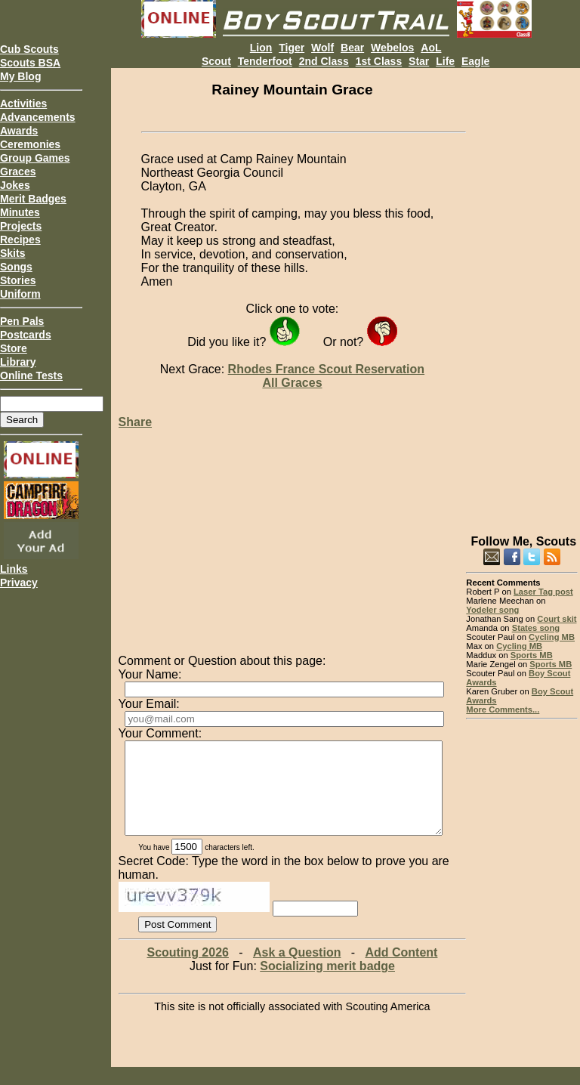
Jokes (15, 185)
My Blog (20, 76)
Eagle (475, 61)
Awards (19, 131)
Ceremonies (30, 144)
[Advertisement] (521, 294)
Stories (17, 280)
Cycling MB (552, 636)
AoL (431, 48)
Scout (216, 61)
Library (17, 362)
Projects (21, 226)
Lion (261, 48)
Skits (12, 253)
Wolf (322, 48)
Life (445, 61)
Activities (23, 103)
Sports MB (532, 655)
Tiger (291, 48)
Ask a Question (297, 970)
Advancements (38, 117)
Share (135, 422)
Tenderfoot (265, 61)
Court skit (556, 618)
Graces (17, 171)
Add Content (401, 970)
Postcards (25, 335)
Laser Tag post (543, 591)
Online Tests (31, 375)
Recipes (20, 239)
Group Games (35, 158)
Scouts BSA (30, 63)
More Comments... (502, 709)
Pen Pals (22, 321)
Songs (16, 267)
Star (419, 61)
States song (536, 627)
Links (14, 569)
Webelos (392, 48)
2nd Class (324, 61)
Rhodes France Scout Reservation (326, 369)
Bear (352, 48)
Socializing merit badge (327, 984)
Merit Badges (33, 199)
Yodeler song (492, 609)
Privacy (19, 583)
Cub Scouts (29, 49)
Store (13, 348)
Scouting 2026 (187, 970)
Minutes (20, 212)
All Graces (292, 382)
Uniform (20, 294)
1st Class (379, 61)
